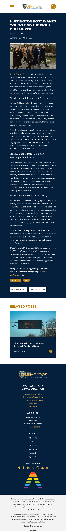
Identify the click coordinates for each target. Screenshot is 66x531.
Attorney (16, 280)
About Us (33, 438)
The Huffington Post (18, 74)
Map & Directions (33, 427)
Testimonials (33, 449)
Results (33, 445)
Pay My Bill (33, 457)
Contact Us (33, 453)
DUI (26, 280)
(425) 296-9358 (33, 389)
